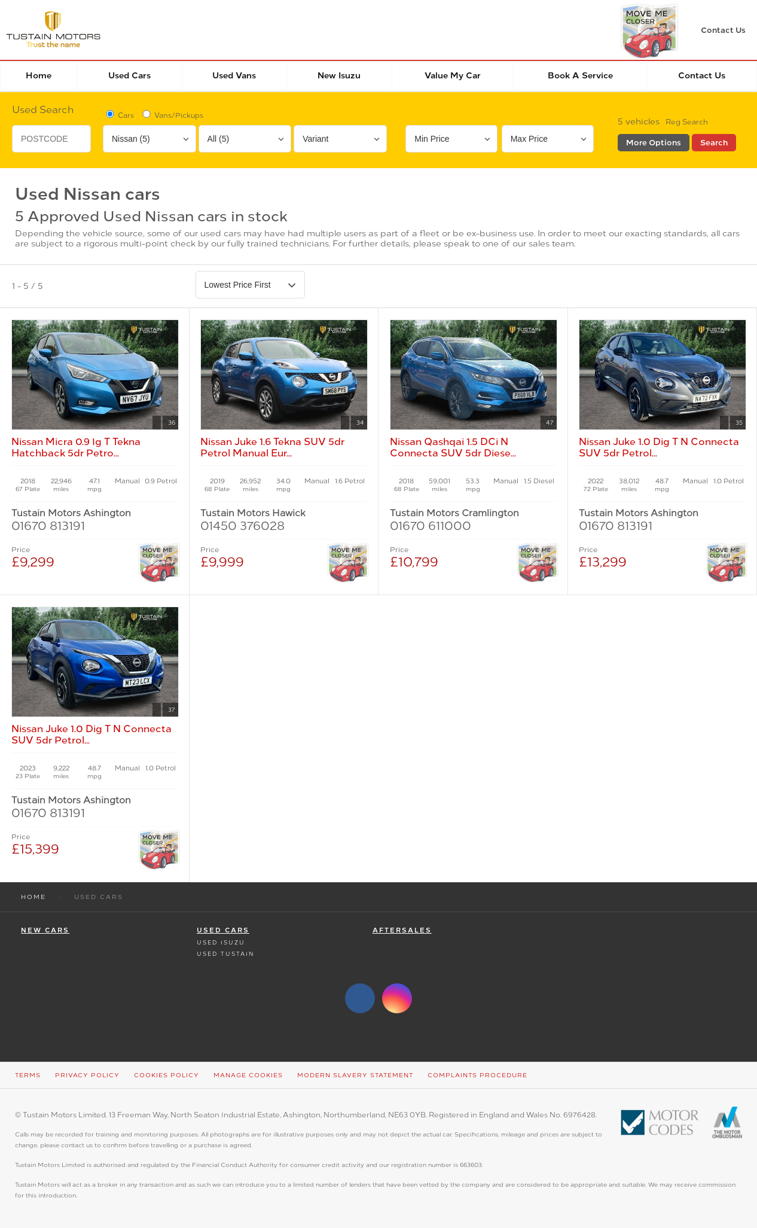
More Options (653, 142)
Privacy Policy (87, 1075)
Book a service (580, 76)
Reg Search (687, 122)
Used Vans (234, 76)
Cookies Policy (166, 1075)
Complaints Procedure (477, 1075)
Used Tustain (225, 953)
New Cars (45, 930)
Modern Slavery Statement (355, 1075)
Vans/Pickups (172, 115)
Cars (119, 115)
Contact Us (701, 76)
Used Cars (129, 76)
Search (714, 142)
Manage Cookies (248, 1075)
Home (38, 76)
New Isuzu (339, 76)
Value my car (453, 76)
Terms (28, 1075)
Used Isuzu (221, 942)
